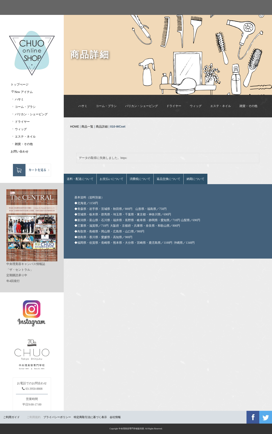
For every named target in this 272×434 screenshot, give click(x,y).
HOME (74, 126)
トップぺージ (19, 84)
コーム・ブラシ (106, 106)
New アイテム (22, 92)
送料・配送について (80, 179)
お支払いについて (111, 179)
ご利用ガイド (11, 417)
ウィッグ (196, 106)
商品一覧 (87, 126)
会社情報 (115, 417)
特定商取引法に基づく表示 (90, 417)
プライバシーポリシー (57, 417)
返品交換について (168, 179)
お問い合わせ (19, 151)
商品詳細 (102, 126)
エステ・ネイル (220, 106)
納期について (195, 179)
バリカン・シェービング (141, 106)
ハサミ (82, 106)
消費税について (140, 179)
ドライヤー (173, 106)
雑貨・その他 (248, 106)
